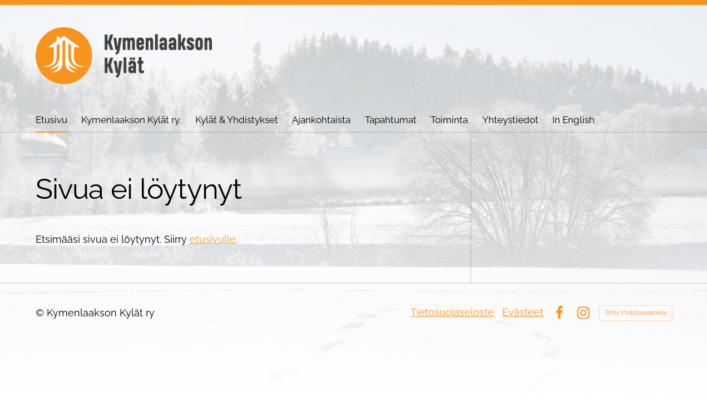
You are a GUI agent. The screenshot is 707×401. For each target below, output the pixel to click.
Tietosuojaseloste (452, 312)
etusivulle (213, 239)
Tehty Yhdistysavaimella (635, 313)
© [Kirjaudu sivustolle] (41, 313)
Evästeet (522, 312)
